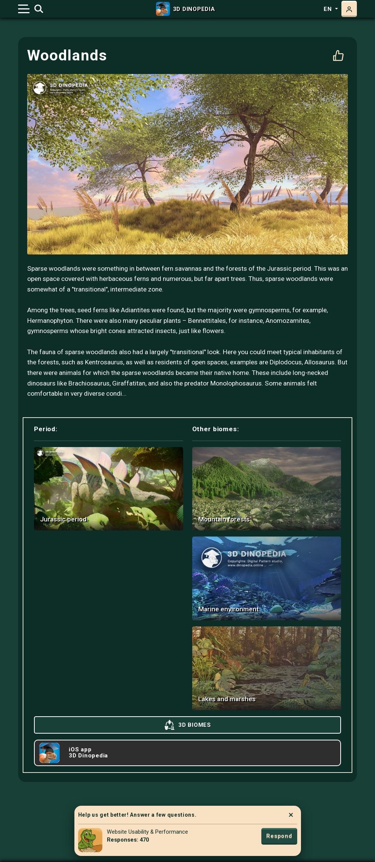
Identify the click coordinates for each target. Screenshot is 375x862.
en (328, 9)
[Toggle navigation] (23, 9)
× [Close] (291, 815)
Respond (279, 836)
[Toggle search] (38, 9)
